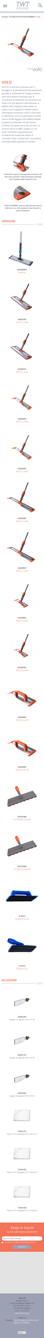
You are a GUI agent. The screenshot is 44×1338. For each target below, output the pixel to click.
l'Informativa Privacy (27, 1242)
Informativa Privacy (22, 1313)
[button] (22, 1270)
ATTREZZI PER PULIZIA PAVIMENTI (22, 17)
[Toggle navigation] (5, 6)
